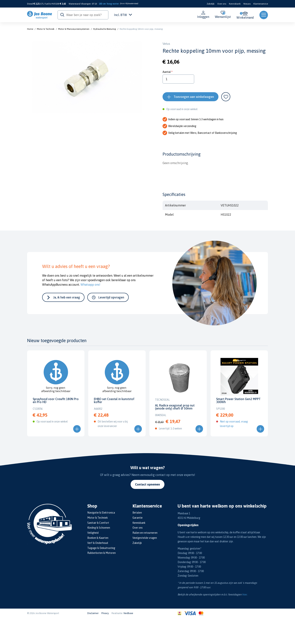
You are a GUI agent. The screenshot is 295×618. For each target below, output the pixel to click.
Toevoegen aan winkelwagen (194, 96)
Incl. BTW (123, 15)
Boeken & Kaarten (97, 537)
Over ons (221, 3)
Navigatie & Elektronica (101, 512)
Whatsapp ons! (90, 284)
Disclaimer (93, 613)
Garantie (137, 517)
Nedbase (128, 613)
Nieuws (247, 3)
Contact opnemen (147, 484)
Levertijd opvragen (111, 297)
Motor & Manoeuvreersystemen (73, 29)
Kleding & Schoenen (98, 527)
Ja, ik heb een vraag (66, 297)
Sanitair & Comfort (98, 522)
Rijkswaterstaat (131, 3)
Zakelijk (210, 3)
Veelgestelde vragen (144, 537)
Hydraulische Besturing (104, 29)
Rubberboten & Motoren (101, 552)
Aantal (167, 71)
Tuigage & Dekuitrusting (101, 548)
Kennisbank (235, 3)
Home (30, 29)
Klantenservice (260, 3)
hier (244, 594)
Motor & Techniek (45, 29)
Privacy (105, 613)
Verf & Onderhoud (97, 542)
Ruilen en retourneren (144, 532)
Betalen (137, 512)
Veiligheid (93, 532)
